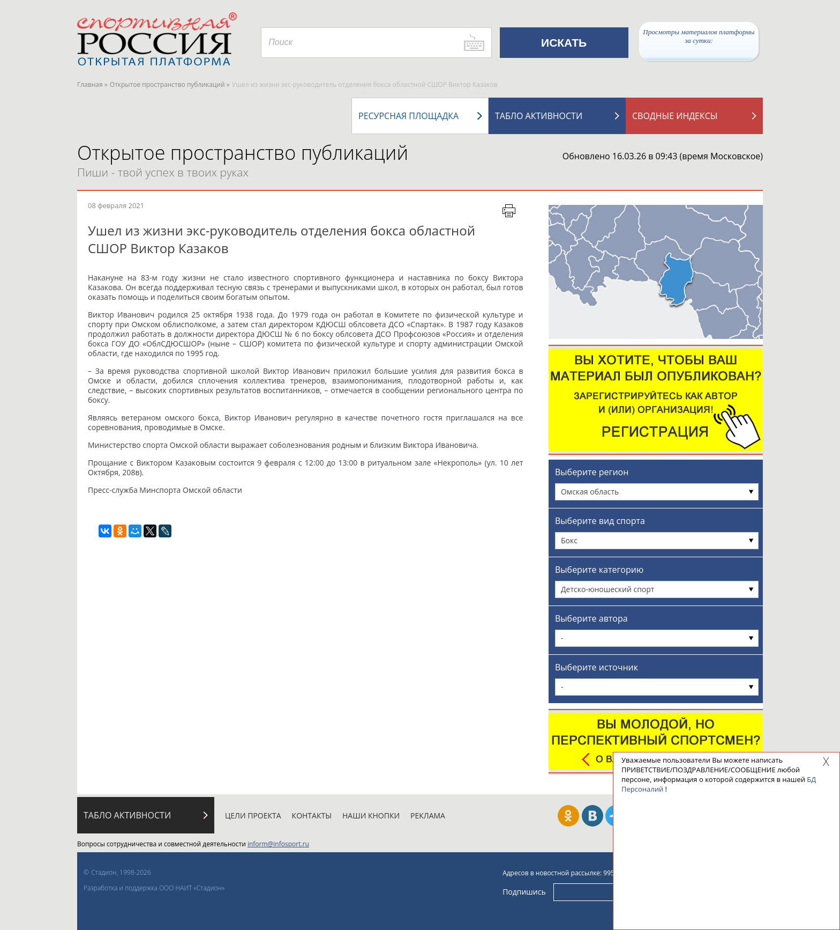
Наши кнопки (371, 815)
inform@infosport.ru (278, 843)
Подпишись (524, 892)
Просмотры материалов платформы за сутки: (698, 36)
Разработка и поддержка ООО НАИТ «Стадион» (154, 887)
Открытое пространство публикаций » (170, 84)
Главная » (92, 84)
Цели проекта (253, 815)
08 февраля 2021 (116, 205)
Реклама (427, 815)
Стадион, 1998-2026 (121, 872)
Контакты (312, 815)
